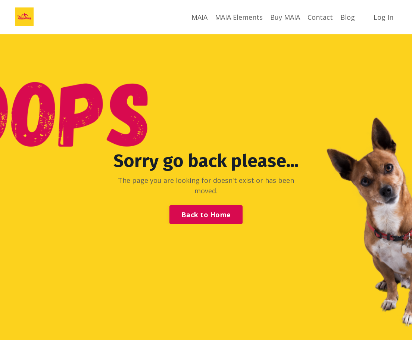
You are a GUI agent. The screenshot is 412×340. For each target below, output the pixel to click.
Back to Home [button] (206, 214)
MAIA (199, 17)
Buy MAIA (285, 17)
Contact (320, 17)
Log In (383, 17)
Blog (347, 17)
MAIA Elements (239, 17)
